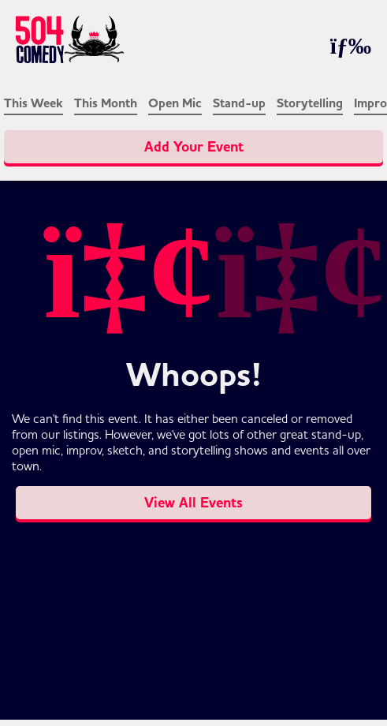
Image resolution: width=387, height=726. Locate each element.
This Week (33, 103)
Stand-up (239, 103)
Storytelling (310, 103)
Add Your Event (194, 146)
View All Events (193, 502)
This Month (105, 103)
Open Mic (175, 103)
